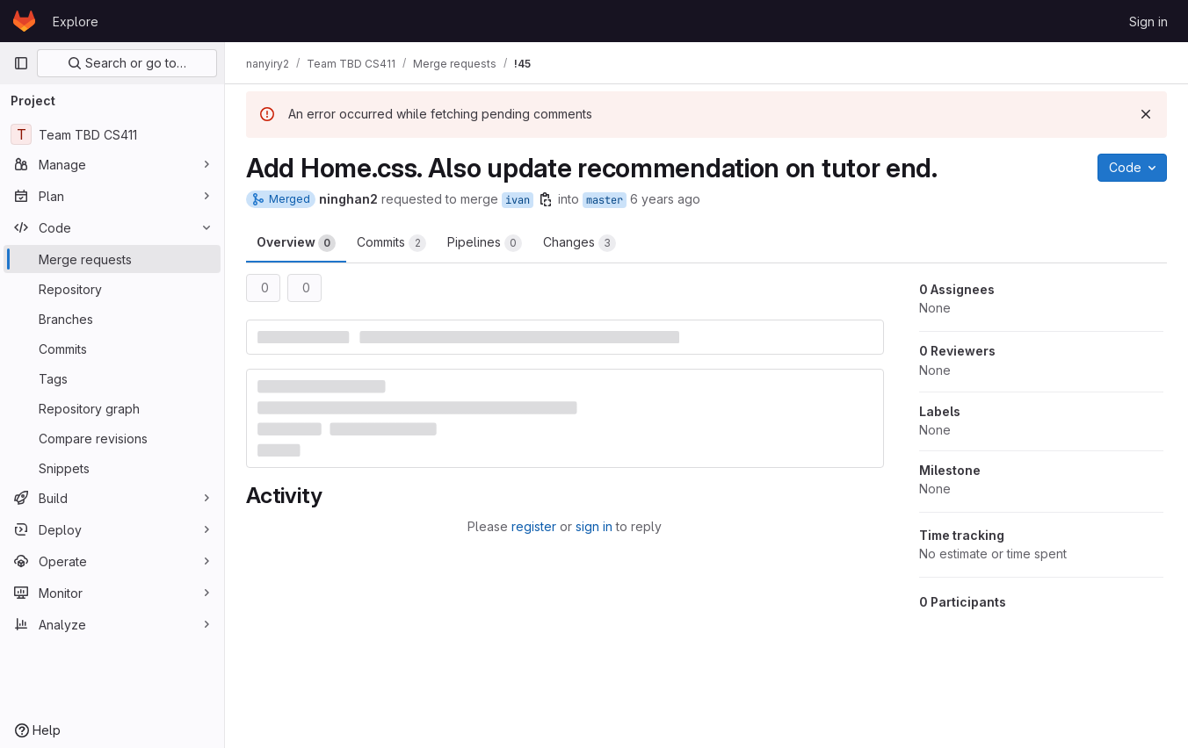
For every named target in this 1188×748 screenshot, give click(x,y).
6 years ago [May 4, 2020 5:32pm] (665, 198)
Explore (75, 21)
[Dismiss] (1145, 114)
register (533, 526)
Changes (579, 243)
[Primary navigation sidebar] (21, 63)
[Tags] (112, 378)
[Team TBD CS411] (112, 134)
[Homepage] (24, 21)
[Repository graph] (112, 408)
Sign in (1148, 21)
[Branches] (112, 319)
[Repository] (112, 289)
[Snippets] (112, 468)
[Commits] (112, 348)
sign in (594, 526)
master (604, 200)
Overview (296, 243)
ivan (517, 200)
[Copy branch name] (545, 199)
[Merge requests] (112, 259)
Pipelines (484, 243)
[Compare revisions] (112, 438)
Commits (391, 243)
